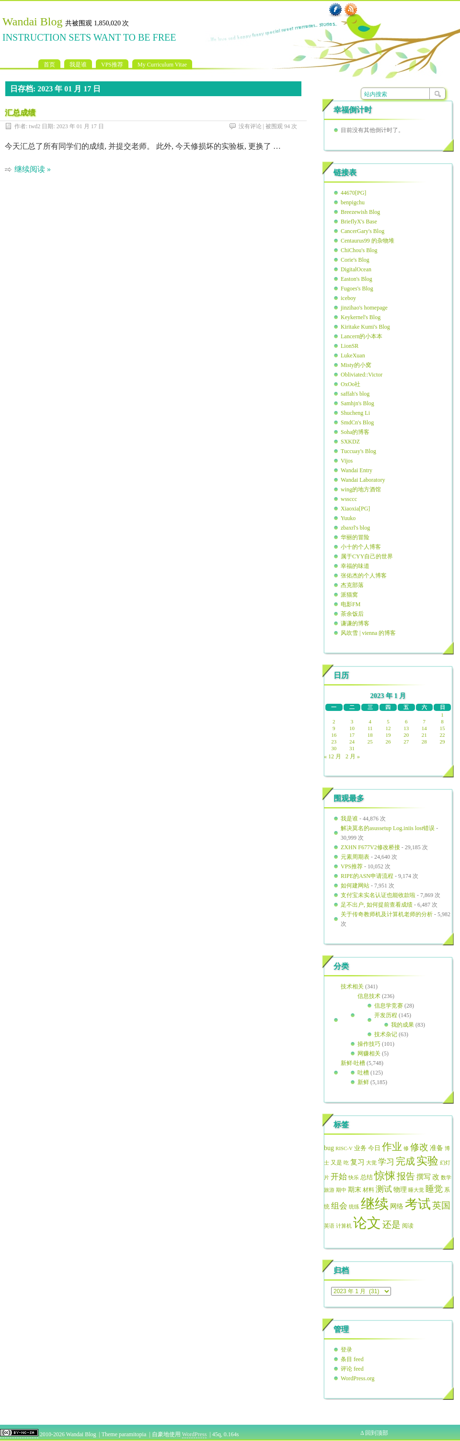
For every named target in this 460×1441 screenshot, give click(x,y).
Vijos (347, 460)
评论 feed (352, 1368)
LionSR (349, 346)
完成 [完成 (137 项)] (405, 1161)
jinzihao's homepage (364, 307)
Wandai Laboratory (363, 480)
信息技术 (368, 996)
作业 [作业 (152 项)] (392, 1147)
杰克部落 (352, 585)
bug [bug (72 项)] (329, 1148)
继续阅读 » (32, 169)
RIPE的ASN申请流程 (367, 876)
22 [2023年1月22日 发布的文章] (442, 735)
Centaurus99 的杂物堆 (367, 240)
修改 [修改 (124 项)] (419, 1147)
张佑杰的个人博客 (364, 575)
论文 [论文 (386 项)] (367, 1222)
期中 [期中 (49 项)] (341, 1190)
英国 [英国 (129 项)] (441, 1205)
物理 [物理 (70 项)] (400, 1189)
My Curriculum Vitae (162, 64)
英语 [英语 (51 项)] (329, 1226)
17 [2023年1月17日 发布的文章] (352, 735)
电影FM (350, 604)
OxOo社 (350, 384)
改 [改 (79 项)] (435, 1177)
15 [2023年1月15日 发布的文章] (442, 728)
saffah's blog (355, 393)
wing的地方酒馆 (361, 489)
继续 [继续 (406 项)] (375, 1203)
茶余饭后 (352, 613)
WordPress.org (357, 1378)
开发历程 (385, 1015)
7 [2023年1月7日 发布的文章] (424, 721)
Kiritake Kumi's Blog (365, 326)
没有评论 (250, 126)
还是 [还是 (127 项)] (391, 1224)
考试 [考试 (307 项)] (418, 1204)
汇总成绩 (20, 113)
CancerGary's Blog (362, 231)
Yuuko (348, 518)
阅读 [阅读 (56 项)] (408, 1225)
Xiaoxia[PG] (355, 508)
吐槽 (363, 1072)
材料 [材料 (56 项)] (368, 1189)
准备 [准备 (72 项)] (436, 1148)
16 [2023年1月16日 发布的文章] (333, 735)
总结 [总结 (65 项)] (366, 1177)
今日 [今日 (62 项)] (374, 1148)
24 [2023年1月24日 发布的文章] (352, 741)
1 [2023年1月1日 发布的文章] (442, 715)
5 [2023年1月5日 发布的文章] (388, 721)
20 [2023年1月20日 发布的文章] (406, 735)
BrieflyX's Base (359, 221)
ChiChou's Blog (359, 250)
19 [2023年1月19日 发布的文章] (388, 735)
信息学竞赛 (388, 1005)
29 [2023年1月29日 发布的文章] (442, 741)
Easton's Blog (356, 279)
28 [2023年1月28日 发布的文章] (424, 741)
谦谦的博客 (355, 623)
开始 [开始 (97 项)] (339, 1176)
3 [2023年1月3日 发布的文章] (352, 721)
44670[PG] (353, 192)
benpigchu (353, 202)
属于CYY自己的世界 (367, 556)
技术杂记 (385, 1034)
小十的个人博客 (361, 546)
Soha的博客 (355, 432)
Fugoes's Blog (357, 288)
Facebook (335, 10)
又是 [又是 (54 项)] (336, 1163)
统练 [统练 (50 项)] (354, 1206)
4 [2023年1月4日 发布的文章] (370, 721)
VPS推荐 (112, 64)
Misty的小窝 (356, 365)
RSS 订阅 (350, 10)
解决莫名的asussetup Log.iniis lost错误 (388, 828)
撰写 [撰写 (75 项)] (423, 1177)
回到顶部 (376, 1433)
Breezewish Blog (360, 212)
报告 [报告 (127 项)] (406, 1176)
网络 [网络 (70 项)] (396, 1206)
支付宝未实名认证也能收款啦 (378, 895)
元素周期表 (355, 857)
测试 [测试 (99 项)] (384, 1189)
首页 (49, 64)
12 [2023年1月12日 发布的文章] (388, 728)
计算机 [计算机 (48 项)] (344, 1226)
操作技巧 (368, 1044)
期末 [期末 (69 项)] (354, 1189)
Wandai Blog (32, 21)
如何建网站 (355, 885)
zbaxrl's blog (355, 527)
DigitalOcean (356, 269)
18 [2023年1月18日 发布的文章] (370, 735)
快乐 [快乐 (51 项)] (353, 1177)
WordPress (194, 1434)
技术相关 (352, 986)
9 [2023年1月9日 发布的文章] (334, 728)
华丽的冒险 (355, 537)
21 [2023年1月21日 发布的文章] (424, 735)
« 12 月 (332, 756)
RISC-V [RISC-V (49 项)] (344, 1148)
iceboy (348, 298)
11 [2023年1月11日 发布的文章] (370, 728)
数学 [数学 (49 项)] (446, 1177)
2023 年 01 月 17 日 (80, 126)
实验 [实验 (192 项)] (427, 1161)
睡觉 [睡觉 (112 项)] (434, 1189)
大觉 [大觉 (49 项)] (371, 1162)
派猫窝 (349, 594)
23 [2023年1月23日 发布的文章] (333, 741)
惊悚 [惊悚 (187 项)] (384, 1176)
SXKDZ (350, 441)
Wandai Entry (356, 470)
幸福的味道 (355, 566)
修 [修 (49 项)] (406, 1148)
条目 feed (352, 1359)
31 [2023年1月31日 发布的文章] (352, 748)
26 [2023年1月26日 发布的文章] (388, 741)
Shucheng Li (355, 413)
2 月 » (352, 756)
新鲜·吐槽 (353, 1063)
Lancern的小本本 (361, 336)
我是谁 (78, 64)
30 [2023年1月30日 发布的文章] (333, 748)
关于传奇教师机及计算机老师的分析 (387, 914)
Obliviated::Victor (361, 374)
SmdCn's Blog (357, 422)
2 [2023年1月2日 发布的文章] (334, 721)
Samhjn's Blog (357, 403)
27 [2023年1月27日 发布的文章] (406, 741)
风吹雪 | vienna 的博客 (368, 633)
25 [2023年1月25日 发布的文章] (370, 741)
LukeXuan (353, 355)
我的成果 (402, 1024)
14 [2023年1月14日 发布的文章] (424, 728)
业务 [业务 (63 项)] (360, 1148)
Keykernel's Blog (360, 317)
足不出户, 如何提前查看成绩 (377, 904)
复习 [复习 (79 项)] (357, 1162)
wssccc (349, 499)
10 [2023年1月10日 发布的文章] (352, 728)
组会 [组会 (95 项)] (339, 1205)
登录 (346, 1349)
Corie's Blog (355, 259)
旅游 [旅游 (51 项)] (329, 1190)
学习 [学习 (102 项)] (386, 1161)
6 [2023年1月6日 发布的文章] (406, 721)
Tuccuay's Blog (358, 451)
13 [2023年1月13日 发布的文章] (406, 728)
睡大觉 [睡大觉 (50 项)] (416, 1190)
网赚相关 (368, 1053)
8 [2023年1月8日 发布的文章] (442, 721)
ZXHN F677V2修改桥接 (370, 847)
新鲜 (363, 1082)
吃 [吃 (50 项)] (346, 1162)
